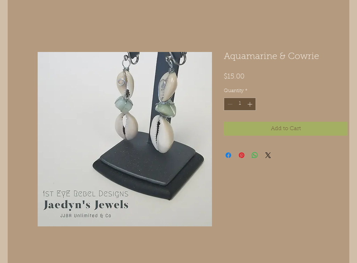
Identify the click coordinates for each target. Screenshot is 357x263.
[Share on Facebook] (228, 155)
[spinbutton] (240, 104)
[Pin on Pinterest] (241, 155)
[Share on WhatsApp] (255, 155)
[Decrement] (229, 104)
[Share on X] (268, 155)
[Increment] (250, 104)
